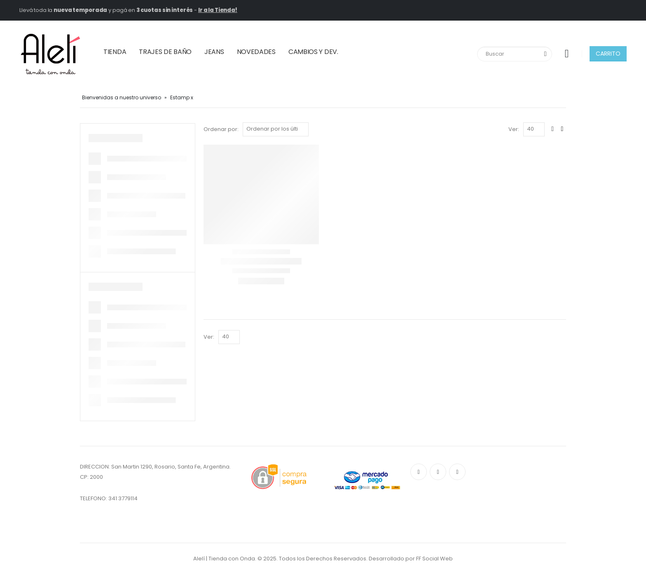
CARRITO (608, 53)
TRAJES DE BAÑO (165, 51)
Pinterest (438, 472)
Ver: (513, 129)
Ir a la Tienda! (217, 10)
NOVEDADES (256, 51)
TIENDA (114, 51)
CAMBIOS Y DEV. (313, 51)
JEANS (214, 51)
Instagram (457, 472)
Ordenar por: (221, 129)
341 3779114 (123, 498)
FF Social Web (434, 558)
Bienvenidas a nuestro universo (121, 97)
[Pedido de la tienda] (276, 129)
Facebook (418, 472)
